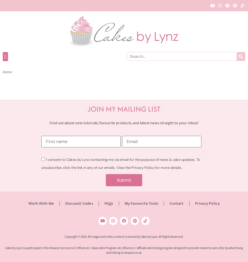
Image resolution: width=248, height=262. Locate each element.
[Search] (241, 56)
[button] (5, 56)
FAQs (108, 203)
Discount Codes (79, 203)
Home (7, 72)
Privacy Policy (207, 203)
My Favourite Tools (141, 203)
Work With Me (41, 203)
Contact (176, 203)
